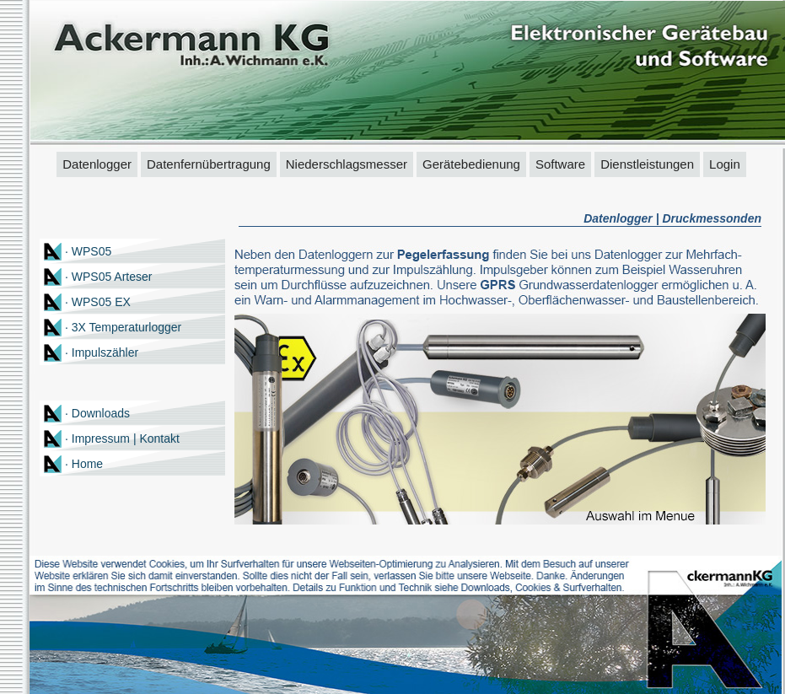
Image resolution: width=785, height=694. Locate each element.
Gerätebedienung (471, 164)
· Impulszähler (101, 352)
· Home (84, 464)
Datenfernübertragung (209, 164)
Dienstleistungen (647, 164)
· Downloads (97, 413)
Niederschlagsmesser (346, 164)
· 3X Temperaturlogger (123, 327)
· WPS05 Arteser (108, 276)
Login (724, 164)
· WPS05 (88, 251)
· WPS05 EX (98, 302)
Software (560, 164)
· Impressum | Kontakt (122, 438)
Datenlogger (97, 164)
